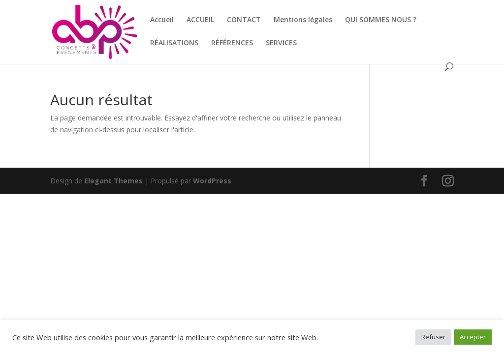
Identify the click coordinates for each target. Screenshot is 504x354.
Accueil (162, 20)
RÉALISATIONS (174, 43)
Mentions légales (303, 20)
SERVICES (281, 43)
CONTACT (244, 20)
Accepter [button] (473, 336)
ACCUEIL (200, 20)
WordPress (212, 180)
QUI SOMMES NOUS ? (380, 20)
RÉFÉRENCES (232, 43)
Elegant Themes (113, 180)
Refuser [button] (433, 336)
